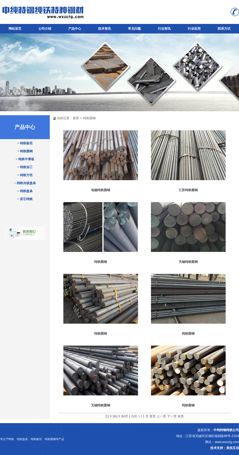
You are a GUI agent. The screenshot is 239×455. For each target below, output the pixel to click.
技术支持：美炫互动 (224, 448)
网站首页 (15, 28)
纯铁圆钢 (26, 151)
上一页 (161, 416)
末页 (180, 416)
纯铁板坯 (26, 143)
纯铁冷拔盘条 (26, 183)
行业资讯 (164, 28)
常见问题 (134, 28)
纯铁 (11, 439)
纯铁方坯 (26, 175)
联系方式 (224, 28)
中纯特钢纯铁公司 (226, 430)
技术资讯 (104, 28)
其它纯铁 (26, 199)
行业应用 (194, 28)
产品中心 (74, 28)
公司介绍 (44, 28)
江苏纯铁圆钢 (188, 190)
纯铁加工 (26, 167)
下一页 (172, 416)
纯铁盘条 (26, 191)
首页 (76, 118)
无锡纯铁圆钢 (188, 261)
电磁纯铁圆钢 (100, 190)
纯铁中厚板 (26, 159)
